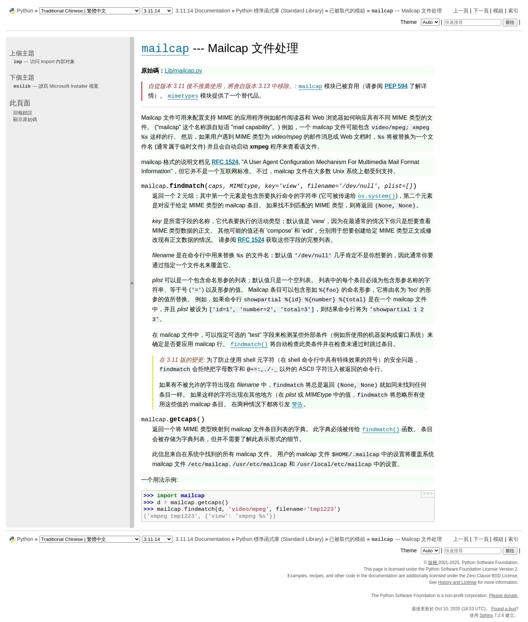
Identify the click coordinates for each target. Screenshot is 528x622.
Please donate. (503, 595)
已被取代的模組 (347, 11)
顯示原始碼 (25, 119)
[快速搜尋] (472, 22)
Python (25, 11)
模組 (498, 11)
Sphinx (486, 615)
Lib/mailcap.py (183, 71)
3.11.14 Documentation (203, 11)
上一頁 (461, 11)
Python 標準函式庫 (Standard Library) (280, 11)
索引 (513, 11)
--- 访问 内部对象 (44, 61)
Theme (420, 22)
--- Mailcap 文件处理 (406, 11)
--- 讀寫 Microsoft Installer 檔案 (56, 86)
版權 (433, 562)
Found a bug (503, 608)
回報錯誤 (22, 113)
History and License (457, 582)
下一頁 (481, 11)
